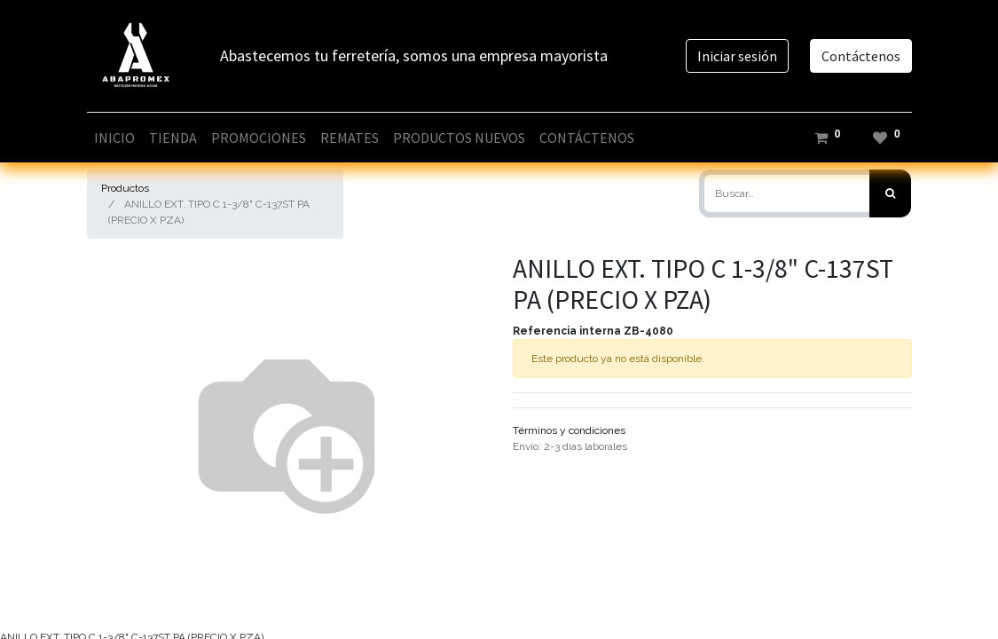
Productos (125, 188)
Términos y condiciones (569, 430)
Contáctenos (860, 56)
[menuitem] (114, 137)
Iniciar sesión (737, 56)
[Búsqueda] (890, 193)
